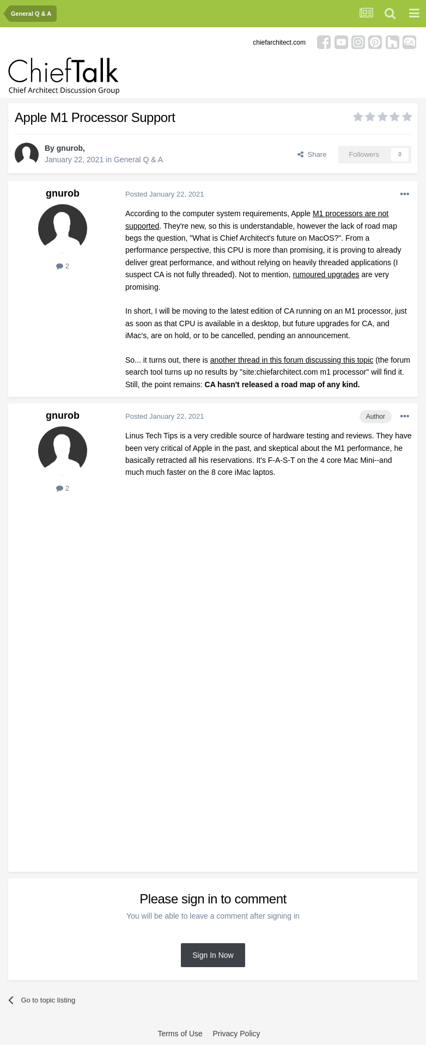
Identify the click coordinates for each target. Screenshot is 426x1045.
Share (311, 154)
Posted (164, 194)
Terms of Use (179, 1033)
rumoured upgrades (326, 274)
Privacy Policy (236, 1033)
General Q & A (138, 159)
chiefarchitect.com (279, 42)
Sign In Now (212, 955)
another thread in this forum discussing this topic (292, 360)
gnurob (70, 148)
